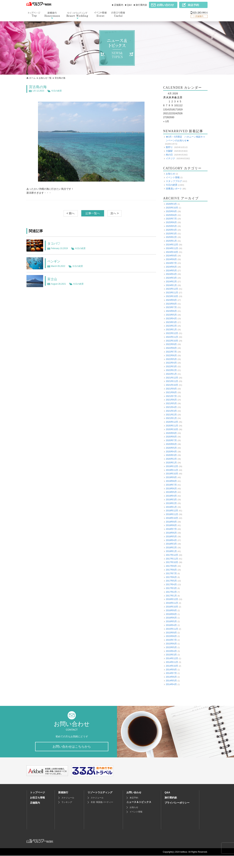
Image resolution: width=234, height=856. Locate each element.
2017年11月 (172, 558)
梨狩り (169, 147)
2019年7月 (171, 484)
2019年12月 (172, 466)
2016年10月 (172, 606)
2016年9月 (171, 610)
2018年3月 (171, 543)
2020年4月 (171, 451)
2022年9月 (171, 344)
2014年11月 (172, 662)
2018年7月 (171, 529)
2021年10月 (172, 385)
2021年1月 (171, 418)
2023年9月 (171, 300)
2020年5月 (171, 447)
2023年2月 (171, 325)
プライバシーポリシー (177, 803)
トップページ (37, 792)
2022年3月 (171, 366)
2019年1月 (171, 506)
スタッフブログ (174, 181)
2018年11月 (172, 514)
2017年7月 (171, 573)
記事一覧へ (93, 213)
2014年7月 (171, 673)
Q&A (167, 792)
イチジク (170, 158)
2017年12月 (172, 555)
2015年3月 (171, 654)
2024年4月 (171, 274)
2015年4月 (171, 651)
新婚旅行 (63, 792)
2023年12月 (172, 288)
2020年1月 (171, 462)
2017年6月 (171, 577)
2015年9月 (171, 632)
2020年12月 (172, 422)
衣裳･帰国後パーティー (102, 802)
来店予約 (134, 798)
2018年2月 (171, 547)
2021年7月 (171, 396)
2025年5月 (171, 226)
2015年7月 (171, 640)
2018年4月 (171, 540)
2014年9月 (171, 669)
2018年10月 (172, 518)
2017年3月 (171, 588)
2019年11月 (172, 470)
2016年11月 (172, 603)
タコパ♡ (54, 243)
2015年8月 (171, 636)
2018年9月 (171, 521)
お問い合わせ (133, 792)
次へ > (114, 213)
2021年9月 (171, 388)
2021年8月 (171, 392)
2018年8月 (171, 525)
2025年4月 (171, 229)
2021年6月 (171, 399)
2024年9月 (171, 255)
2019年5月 (171, 492)
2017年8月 (171, 569)
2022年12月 (172, 333)
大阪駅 (169, 151)
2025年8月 (171, 215)
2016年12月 (172, 599)
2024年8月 (171, 259)
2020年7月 (171, 440)
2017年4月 (171, 584)
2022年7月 (171, 351)
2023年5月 (171, 314)
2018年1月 (171, 551)
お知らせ (170, 173)
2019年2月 (171, 503)
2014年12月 (172, 658)
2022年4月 (171, 362)
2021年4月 (171, 407)
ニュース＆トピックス (138, 802)
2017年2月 (171, 592)
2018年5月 (171, 536)
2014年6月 (171, 676)
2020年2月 (171, 458)
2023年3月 (171, 322)
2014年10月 (172, 665)
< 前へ (71, 213)
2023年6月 (171, 311)
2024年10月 (172, 252)
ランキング (66, 802)
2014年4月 (171, 684)
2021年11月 (172, 381)
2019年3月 (171, 499)
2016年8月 (171, 614)
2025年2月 (171, 237)
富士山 (52, 279)
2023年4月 (171, 318)
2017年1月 (171, 595)
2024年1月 (171, 285)
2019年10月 (172, 473)
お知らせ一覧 (45, 78)
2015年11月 (172, 629)
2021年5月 (171, 403)
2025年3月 (171, 233)
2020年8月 (171, 436)
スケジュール (67, 798)
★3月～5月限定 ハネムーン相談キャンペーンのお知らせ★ (185, 138)
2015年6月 (171, 643)
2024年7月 (171, 263)
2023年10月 (172, 296)
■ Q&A (128, 5)
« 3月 (166, 121)
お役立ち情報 (37, 797)
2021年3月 (171, 410)
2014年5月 (171, 680)
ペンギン (54, 261)
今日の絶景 (56, 91)
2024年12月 (172, 244)
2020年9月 (171, 433)
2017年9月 (171, 566)
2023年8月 (171, 303)
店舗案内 (35, 803)
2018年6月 (171, 532)
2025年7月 (171, 218)
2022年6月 (171, 355)
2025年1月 (171, 240)
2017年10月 (172, 562)
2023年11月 (172, 292)
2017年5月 (171, 580)
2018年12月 (172, 510)
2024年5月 (171, 270)
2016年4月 (171, 625)
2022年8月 (171, 348)
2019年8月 (171, 481)
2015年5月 (171, 647)
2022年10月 (172, 340)
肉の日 (169, 154)
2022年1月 (171, 374)
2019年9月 (171, 477)
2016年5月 (171, 621)
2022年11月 (172, 337)
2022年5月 (171, 359)
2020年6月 (171, 444)
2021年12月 (172, 377)
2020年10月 (172, 429)
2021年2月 (171, 414)
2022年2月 (171, 370)
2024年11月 (172, 248)
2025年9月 (171, 211)
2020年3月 (171, 455)
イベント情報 (173, 177)
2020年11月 (172, 425)
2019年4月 (171, 495)
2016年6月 (171, 617)
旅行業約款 (171, 797)
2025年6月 (171, 222)
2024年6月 (171, 266)
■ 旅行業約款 (140, 5)
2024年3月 (171, 277)
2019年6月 (171, 488)
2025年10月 (172, 207)
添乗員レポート (174, 188)
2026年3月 (171, 204)
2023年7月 (171, 307)
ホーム (32, 78)
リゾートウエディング (100, 792)
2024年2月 (171, 281)
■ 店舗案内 (117, 5)
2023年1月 (171, 329)
